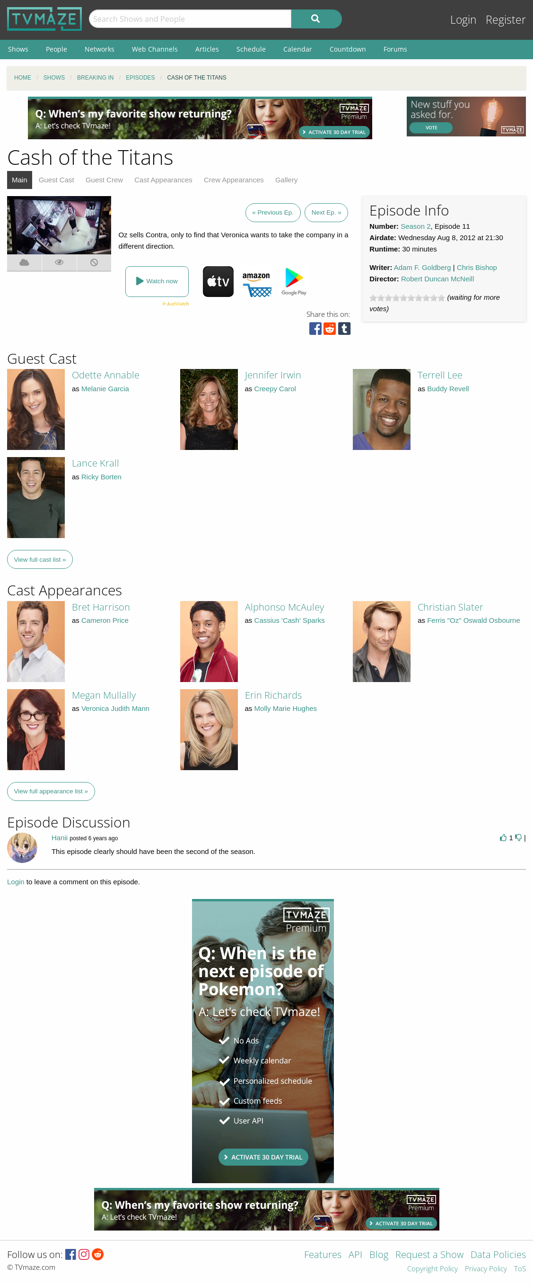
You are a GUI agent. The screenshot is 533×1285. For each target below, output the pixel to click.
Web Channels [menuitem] (155, 49)
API (355, 1255)
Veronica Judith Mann (115, 708)
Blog (378, 1255)
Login (463, 19)
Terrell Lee (440, 374)
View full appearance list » (51, 791)
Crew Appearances (234, 180)
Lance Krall (95, 463)
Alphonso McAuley (284, 607)
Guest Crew (104, 180)
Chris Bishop (477, 267)
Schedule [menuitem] (251, 49)
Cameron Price (105, 620)
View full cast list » (40, 559)
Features (322, 1255)
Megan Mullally (104, 695)
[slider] (407, 298)
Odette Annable (106, 374)
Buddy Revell (448, 389)
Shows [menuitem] (18, 49)
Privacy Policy (486, 1269)
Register (506, 19)
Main (19, 180)
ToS (520, 1269)
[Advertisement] (200, 118)
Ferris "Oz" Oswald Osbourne (473, 620)
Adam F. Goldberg (422, 267)
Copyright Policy (432, 1269)
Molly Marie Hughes (285, 708)
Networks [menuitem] (99, 49)
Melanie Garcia (105, 389)
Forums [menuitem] (395, 49)
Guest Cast (56, 180)
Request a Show (429, 1255)
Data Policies (498, 1255)
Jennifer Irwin (273, 374)
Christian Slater (450, 607)
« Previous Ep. (273, 212)
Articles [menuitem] (207, 49)
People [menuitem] (56, 49)
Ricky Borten (101, 477)
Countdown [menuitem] (348, 49)
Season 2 (415, 226)
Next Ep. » (326, 212)
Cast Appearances (163, 180)
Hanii (60, 838)
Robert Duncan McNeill (437, 279)
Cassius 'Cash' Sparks (289, 620)
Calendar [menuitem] (297, 49)
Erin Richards (273, 695)
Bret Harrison (101, 607)
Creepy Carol (275, 389)
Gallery (286, 180)
